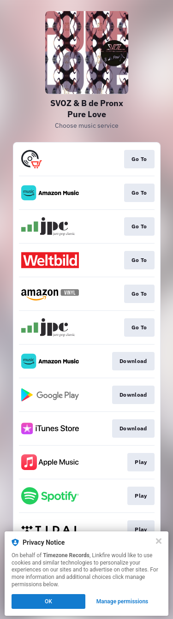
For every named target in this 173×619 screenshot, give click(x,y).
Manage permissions (122, 601)
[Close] (158, 541)
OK (48, 601)
